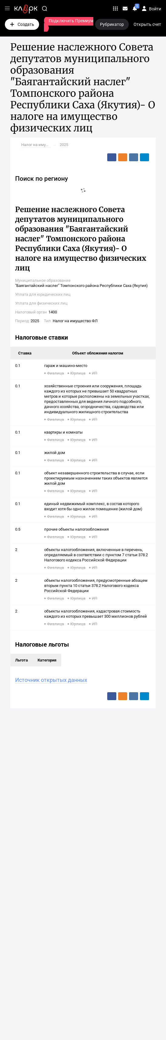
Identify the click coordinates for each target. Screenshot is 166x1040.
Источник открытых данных (51, 680)
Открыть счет (147, 24)
